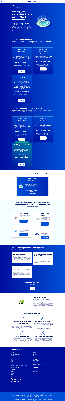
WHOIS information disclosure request (19, 365)
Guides (34, 355)
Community (35, 359)
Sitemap (25, 396)
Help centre (35, 354)
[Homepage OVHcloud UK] (12, 7)
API (12, 356)
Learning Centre (36, 356)
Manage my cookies (47, 393)
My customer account (15, 354)
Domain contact (14, 362)
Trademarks (13, 369)
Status (12, 360)
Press (12, 373)
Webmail (13, 355)
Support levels (36, 360)
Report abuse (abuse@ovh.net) (17, 364)
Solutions (15, 7)
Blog (12, 374)
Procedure (13, 358)
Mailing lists (13, 359)
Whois (12, 361)
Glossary (34, 358)
